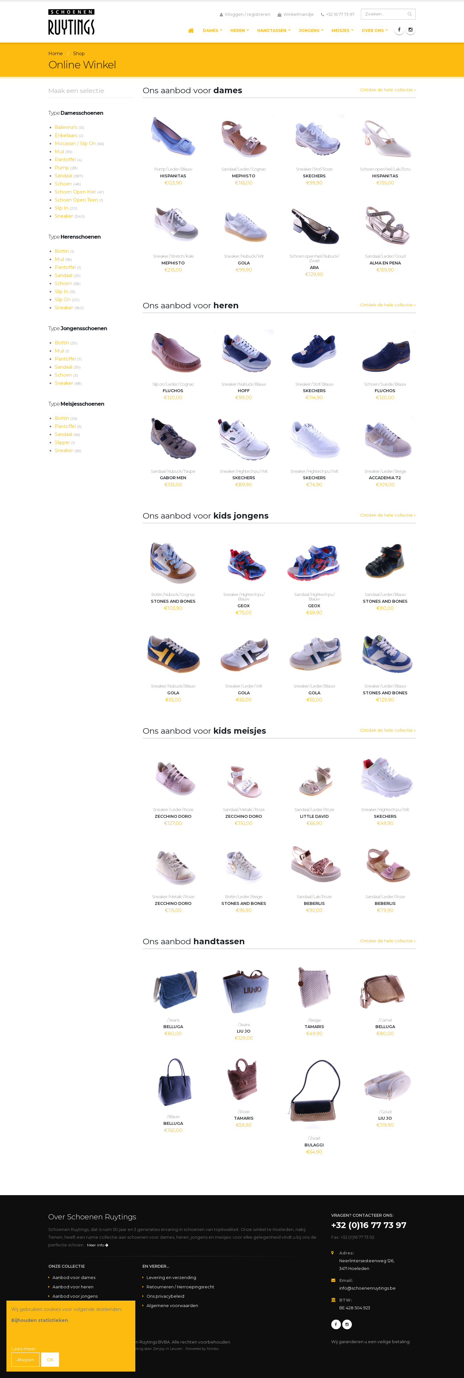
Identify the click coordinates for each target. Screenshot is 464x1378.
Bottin (64, 251)
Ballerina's (69, 127)
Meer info (97, 1245)
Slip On (67, 299)
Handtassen (271, 30)
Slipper (65, 442)
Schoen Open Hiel (79, 192)
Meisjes (340, 30)
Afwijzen (26, 1360)
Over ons (373, 30)
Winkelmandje (295, 14)
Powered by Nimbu (202, 1348)
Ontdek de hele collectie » (388, 89)
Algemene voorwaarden (172, 1305)
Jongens (309, 30)
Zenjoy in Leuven (168, 1348)
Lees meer (23, 1349)
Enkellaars (69, 135)
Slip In (66, 208)
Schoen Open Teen (79, 200)
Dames (210, 30)
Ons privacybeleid (165, 1296)
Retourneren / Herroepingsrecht (180, 1286)
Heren (237, 30)
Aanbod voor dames (74, 1277)
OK (51, 1360)
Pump (66, 168)
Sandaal (69, 176)
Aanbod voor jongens (75, 1296)
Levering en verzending (171, 1277)
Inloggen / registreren (245, 14)
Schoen (68, 184)
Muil (63, 151)
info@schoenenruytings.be (367, 1288)
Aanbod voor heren (73, 1286)
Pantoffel (68, 160)
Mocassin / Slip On (79, 143)
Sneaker (70, 216)
